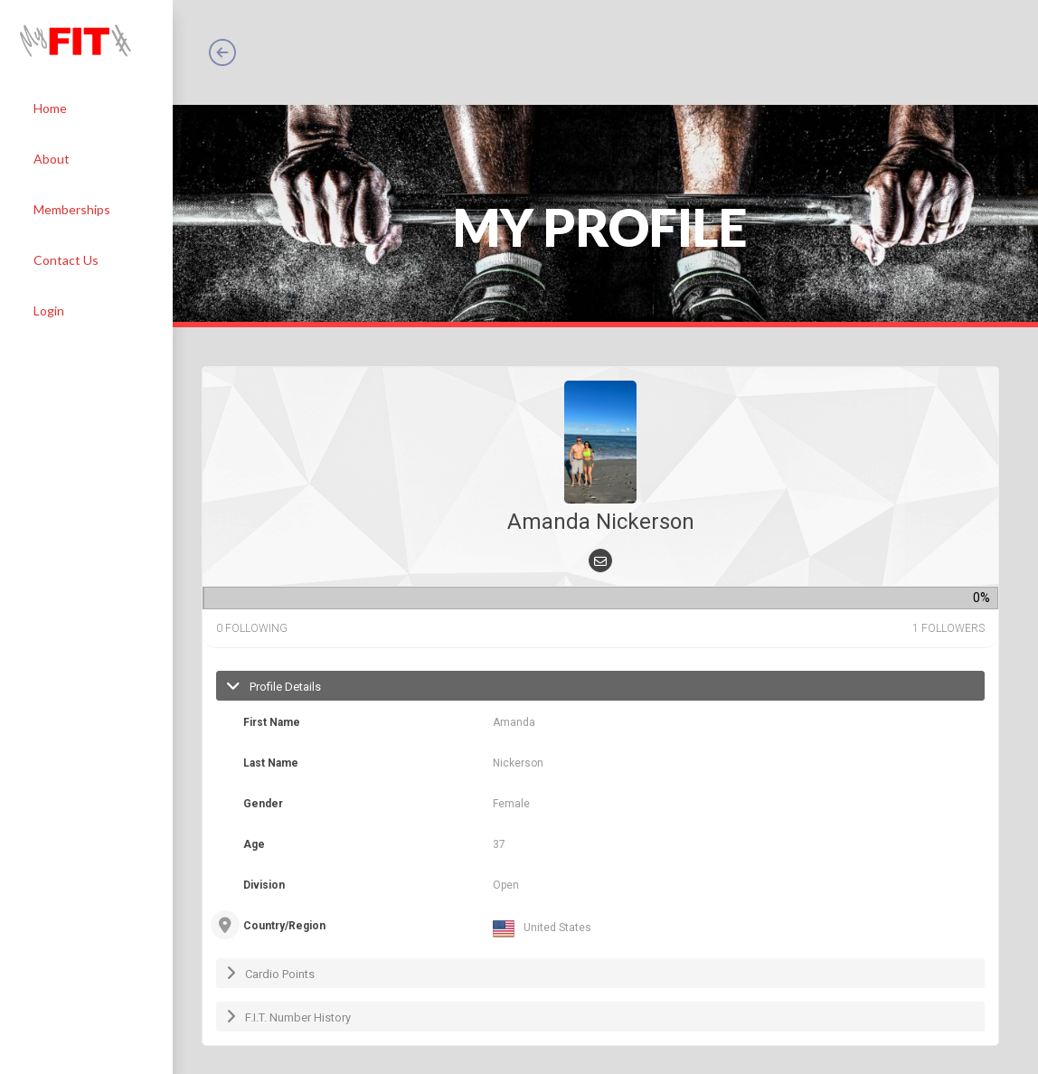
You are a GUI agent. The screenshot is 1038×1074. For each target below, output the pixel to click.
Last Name (270, 763)
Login (48, 310)
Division (264, 885)
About (51, 158)
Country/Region (284, 925)
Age (254, 844)
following (252, 628)
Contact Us (66, 260)
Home (50, 108)
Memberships (71, 209)
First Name (271, 722)
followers (948, 628)
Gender (263, 803)
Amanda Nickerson (600, 521)
